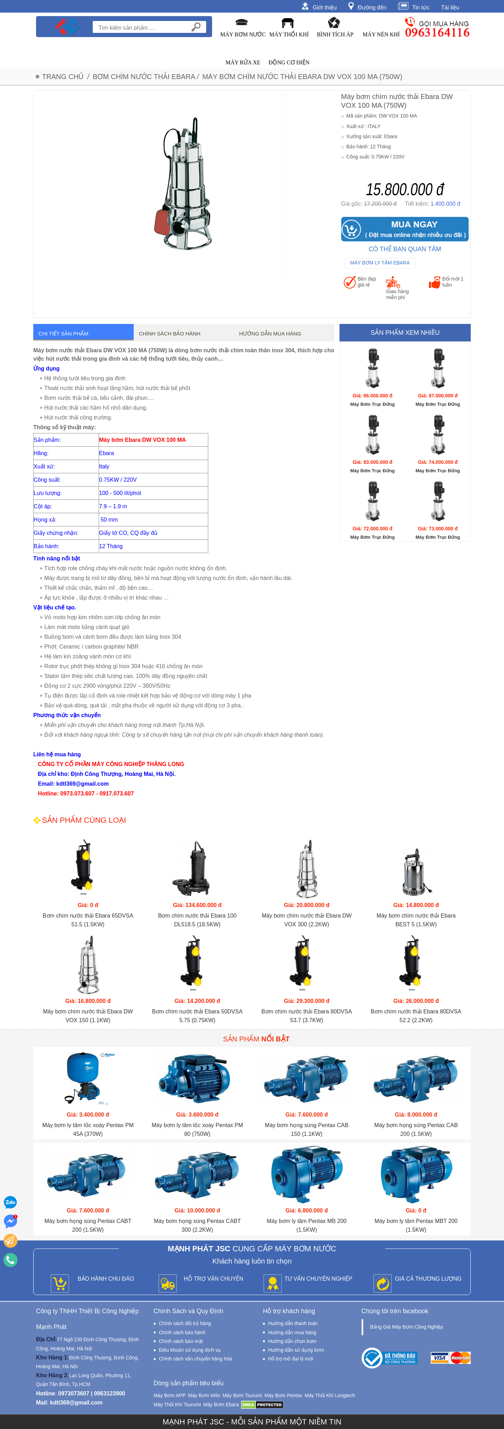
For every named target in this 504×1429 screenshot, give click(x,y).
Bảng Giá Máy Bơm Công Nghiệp (406, 1327)
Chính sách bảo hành (170, 334)
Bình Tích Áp (335, 34)
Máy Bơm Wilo (204, 1395)
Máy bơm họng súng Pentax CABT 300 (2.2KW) (197, 1225)
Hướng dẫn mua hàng (270, 334)
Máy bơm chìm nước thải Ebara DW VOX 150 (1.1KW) (88, 1016)
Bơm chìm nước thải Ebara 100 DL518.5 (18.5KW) (197, 920)
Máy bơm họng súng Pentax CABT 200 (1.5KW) (88, 1225)
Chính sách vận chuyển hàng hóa (195, 1358)
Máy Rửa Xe (242, 62)
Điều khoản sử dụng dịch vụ (190, 1350)
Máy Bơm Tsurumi (242, 1395)
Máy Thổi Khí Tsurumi (177, 1404)
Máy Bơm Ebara (221, 1404)
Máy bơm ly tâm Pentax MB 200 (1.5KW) (306, 1225)
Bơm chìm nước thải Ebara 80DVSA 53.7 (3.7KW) (306, 1016)
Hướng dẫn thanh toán (292, 1323)
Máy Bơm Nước (243, 34)
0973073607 (73, 1393)
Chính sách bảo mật (181, 1341)
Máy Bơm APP (170, 1395)
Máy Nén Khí (381, 34)
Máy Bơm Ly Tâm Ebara (380, 263)
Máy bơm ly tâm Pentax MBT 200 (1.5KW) (415, 1225)
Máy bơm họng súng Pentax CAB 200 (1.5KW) (416, 1129)
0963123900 (109, 1393)
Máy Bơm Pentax (283, 1395)
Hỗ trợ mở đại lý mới (290, 1358)
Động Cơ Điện (288, 62)
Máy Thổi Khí (289, 34)
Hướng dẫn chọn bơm (292, 1341)
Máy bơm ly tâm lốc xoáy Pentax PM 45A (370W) (88, 1129)
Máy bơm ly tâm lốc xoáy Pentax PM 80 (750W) (197, 1129)
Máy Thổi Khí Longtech (329, 1395)
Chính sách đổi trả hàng (185, 1323)
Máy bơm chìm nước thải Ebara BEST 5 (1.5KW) (416, 920)
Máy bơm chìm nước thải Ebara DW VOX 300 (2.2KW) (307, 920)
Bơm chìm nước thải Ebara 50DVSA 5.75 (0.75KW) (197, 1016)
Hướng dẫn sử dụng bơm (296, 1350)
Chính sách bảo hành (182, 1332)
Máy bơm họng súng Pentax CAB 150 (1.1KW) (307, 1129)
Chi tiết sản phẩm (63, 334)
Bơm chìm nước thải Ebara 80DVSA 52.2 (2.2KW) (416, 1016)
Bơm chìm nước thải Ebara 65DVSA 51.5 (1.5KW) (88, 920)
